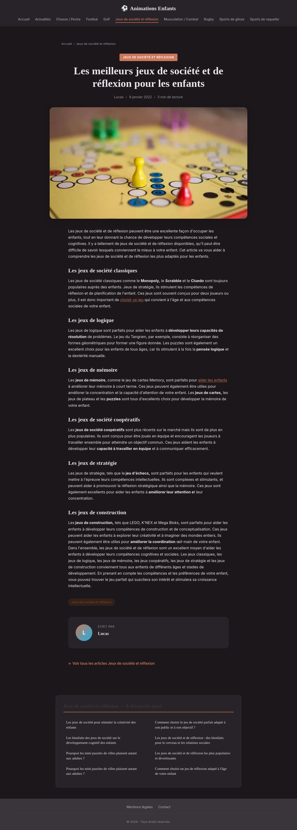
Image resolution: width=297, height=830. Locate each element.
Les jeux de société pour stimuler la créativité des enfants (101, 724)
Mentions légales (140, 807)
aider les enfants (212, 380)
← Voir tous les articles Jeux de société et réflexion (111, 663)
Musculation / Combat (181, 19)
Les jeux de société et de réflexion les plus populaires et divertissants (192, 755)
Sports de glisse (231, 19)
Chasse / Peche (68, 19)
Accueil (23, 19)
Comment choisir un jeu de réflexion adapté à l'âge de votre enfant (191, 771)
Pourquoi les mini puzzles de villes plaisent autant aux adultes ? (101, 755)
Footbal (92, 19)
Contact (164, 807)
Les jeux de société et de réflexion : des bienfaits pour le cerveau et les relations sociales (189, 740)
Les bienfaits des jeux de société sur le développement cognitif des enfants (93, 740)
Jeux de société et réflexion (136, 19)
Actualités (43, 19)
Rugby (209, 19)
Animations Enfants (148, 8)
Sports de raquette (264, 19)
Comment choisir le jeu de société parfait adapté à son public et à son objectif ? (190, 724)
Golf (106, 19)
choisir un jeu (132, 299)
